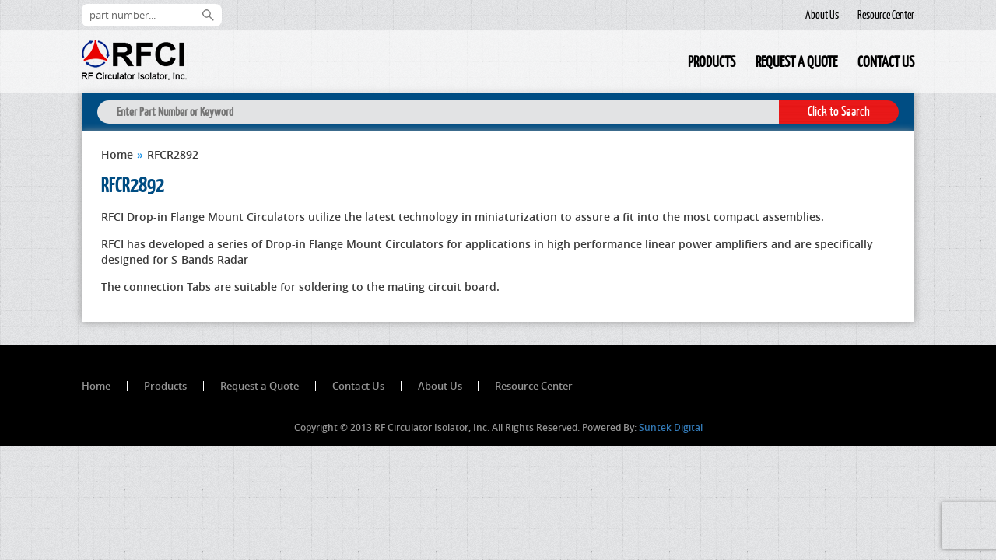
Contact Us (885, 61)
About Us (822, 14)
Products (711, 61)
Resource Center (885, 14)
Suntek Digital (671, 427)
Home (668, 64)
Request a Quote (796, 61)
